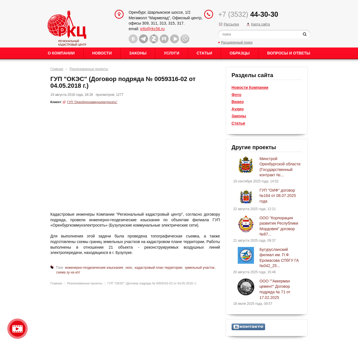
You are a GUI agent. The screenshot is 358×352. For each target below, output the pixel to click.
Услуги (171, 53)
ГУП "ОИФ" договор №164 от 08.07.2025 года (278, 195)
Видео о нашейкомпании (17, 328)
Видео (238, 101)
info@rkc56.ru (152, 29)
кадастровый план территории (158, 268)
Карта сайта (260, 24)
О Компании (61, 53)
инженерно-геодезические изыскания (94, 268)
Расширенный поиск (237, 42)
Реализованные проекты (89, 69)
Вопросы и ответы (288, 53)
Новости (102, 53)
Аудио (238, 109)
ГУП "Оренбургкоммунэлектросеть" (92, 102)
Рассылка (231, 24)
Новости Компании (250, 87)
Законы (138, 53)
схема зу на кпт (68, 272)
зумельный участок (200, 268)
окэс (129, 268)
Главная (56, 69)
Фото (236, 94)
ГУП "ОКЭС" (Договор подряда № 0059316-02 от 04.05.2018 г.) (151, 283)
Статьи (204, 53)
